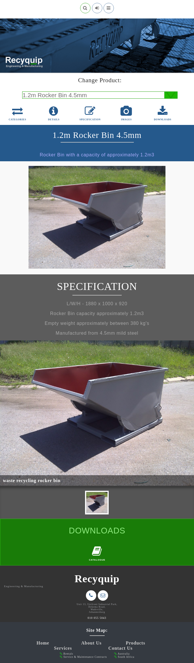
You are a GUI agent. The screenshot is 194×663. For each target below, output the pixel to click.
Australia (123, 653)
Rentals (68, 653)
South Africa (126, 656)
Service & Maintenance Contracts (85, 656)
